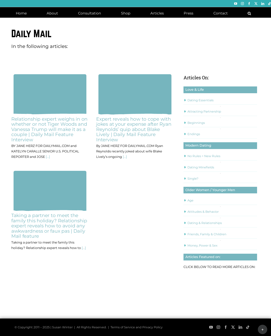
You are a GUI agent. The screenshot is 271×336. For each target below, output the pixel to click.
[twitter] (233, 327)
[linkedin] (240, 327)
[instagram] (218, 327)
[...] (47, 157)
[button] (249, 13)
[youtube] (211, 327)
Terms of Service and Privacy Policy (136, 327)
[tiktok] (248, 327)
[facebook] (226, 327)
